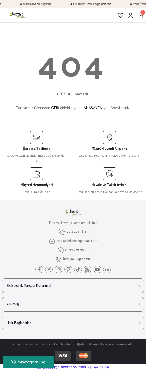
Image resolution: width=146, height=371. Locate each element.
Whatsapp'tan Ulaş (28, 362)
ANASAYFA (93, 108)
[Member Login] (131, 15)
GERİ (55, 108)
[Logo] (17, 15)
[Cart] (141, 15)
